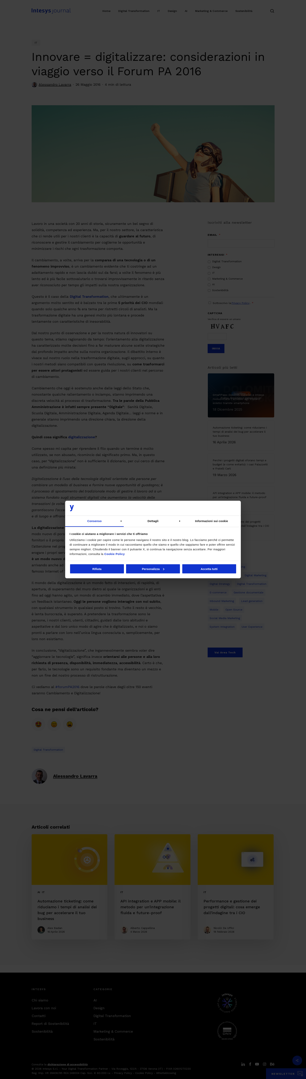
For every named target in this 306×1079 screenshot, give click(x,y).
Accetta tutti (209, 568)
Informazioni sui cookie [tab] (211, 521)
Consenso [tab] (94, 521)
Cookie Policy (114, 554)
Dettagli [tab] (153, 521)
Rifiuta (96, 568)
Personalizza (153, 568)
